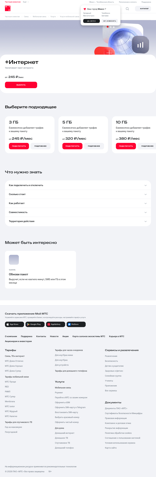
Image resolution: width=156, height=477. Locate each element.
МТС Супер (10, 396)
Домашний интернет (64, 433)
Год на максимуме (13, 427)
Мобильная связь (63, 387)
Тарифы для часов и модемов (69, 350)
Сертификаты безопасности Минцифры (123, 413)
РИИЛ (7, 391)
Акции (65, 336)
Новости (54, 336)
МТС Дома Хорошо (14, 366)
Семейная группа (113, 375)
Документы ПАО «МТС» (116, 408)
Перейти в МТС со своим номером (71, 397)
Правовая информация (116, 418)
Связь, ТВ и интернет (15, 356)
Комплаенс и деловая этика (118, 423)
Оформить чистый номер (67, 422)
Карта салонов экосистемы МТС (89, 336)
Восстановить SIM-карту (66, 412)
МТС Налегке (11, 416)
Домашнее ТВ (61, 438)
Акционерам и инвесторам (18, 341)
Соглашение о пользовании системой (122, 438)
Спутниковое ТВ (62, 442)
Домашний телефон (64, 447)
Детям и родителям (114, 366)
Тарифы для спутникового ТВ (18, 422)
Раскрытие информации (116, 428)
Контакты (41, 336)
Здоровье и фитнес (114, 370)
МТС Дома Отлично (14, 361)
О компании (11, 336)
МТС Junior (10, 406)
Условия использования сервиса (120, 442)
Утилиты (109, 380)
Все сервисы (111, 390)
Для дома (59, 428)
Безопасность (111, 361)
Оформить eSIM (62, 402)
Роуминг (59, 392)
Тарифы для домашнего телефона (71, 370)
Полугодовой (11, 432)
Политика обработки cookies (118, 433)
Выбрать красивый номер (67, 417)
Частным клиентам (13, 2)
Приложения (111, 385)
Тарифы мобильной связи (17, 376)
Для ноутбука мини (64, 355)
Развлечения (111, 356)
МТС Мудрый (11, 411)
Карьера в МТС (116, 336)
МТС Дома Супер (13, 370)
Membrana (10, 401)
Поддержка (26, 336)
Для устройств (62, 365)
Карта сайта (111, 447)
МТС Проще (10, 381)
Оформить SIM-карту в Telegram (70, 407)
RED (7, 386)
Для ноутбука (61, 360)
